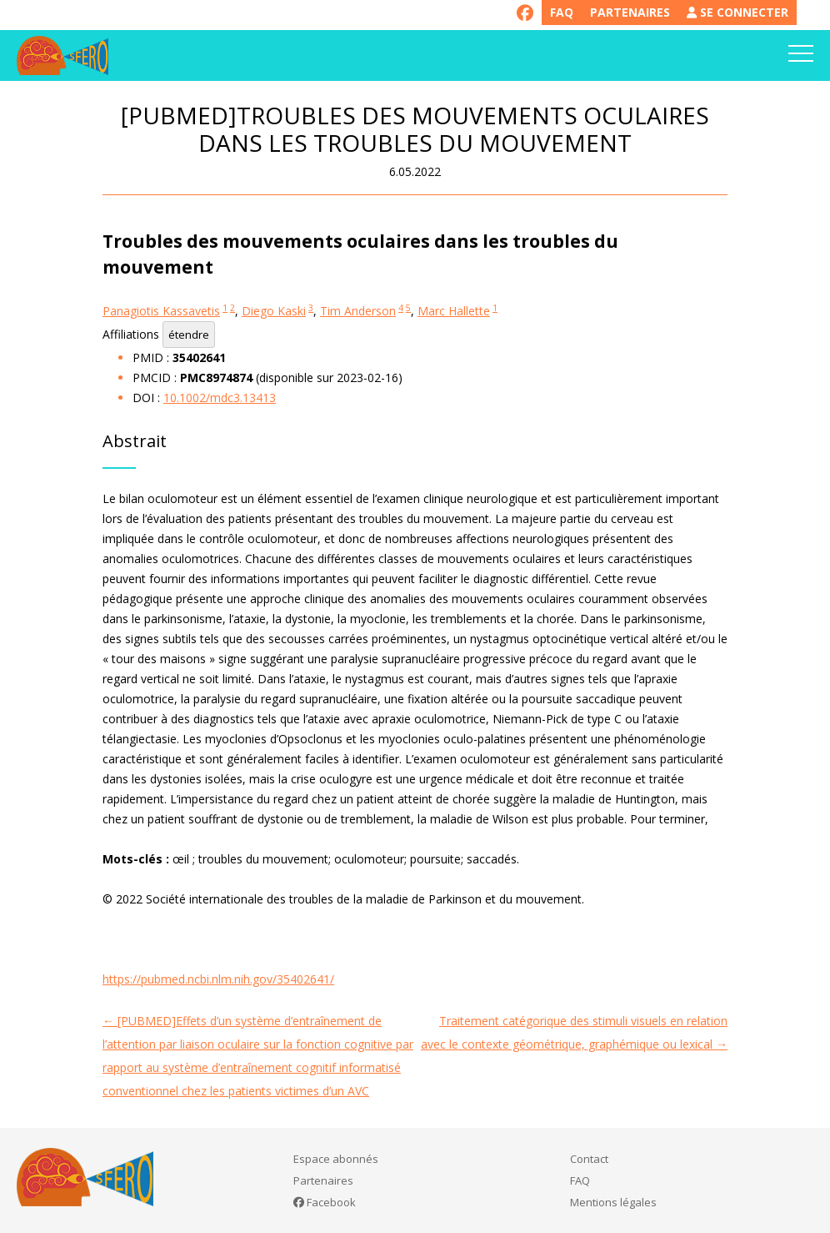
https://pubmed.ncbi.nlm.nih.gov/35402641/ (218, 979)
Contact (589, 1158)
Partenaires (630, 12)
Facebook (324, 1202)
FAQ (561, 12)
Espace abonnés (335, 1158)
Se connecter (737, 12)
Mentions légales (613, 1202)
